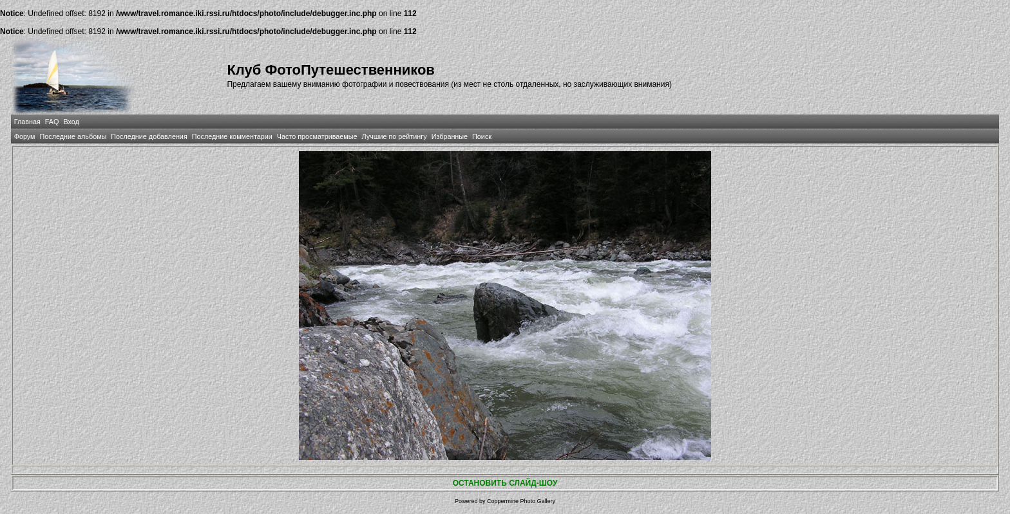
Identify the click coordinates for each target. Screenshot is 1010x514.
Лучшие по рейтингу (394, 136)
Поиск (481, 136)
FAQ (52, 121)
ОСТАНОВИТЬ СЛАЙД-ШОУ (505, 483)
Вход (71, 121)
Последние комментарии (232, 136)
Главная (27, 121)
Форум (24, 136)
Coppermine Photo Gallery (521, 501)
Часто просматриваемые (317, 136)
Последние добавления (149, 136)
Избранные (450, 136)
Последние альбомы (72, 136)
